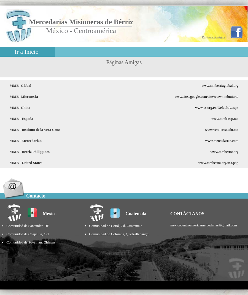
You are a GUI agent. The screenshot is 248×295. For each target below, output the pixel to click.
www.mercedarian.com (221, 141)
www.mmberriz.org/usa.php (218, 163)
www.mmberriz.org (224, 152)
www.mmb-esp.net (224, 119)
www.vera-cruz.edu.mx (221, 130)
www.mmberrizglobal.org (219, 85)
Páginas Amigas (213, 37)
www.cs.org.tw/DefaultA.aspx (216, 107)
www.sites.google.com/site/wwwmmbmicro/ (206, 96)
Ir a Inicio (27, 52)
